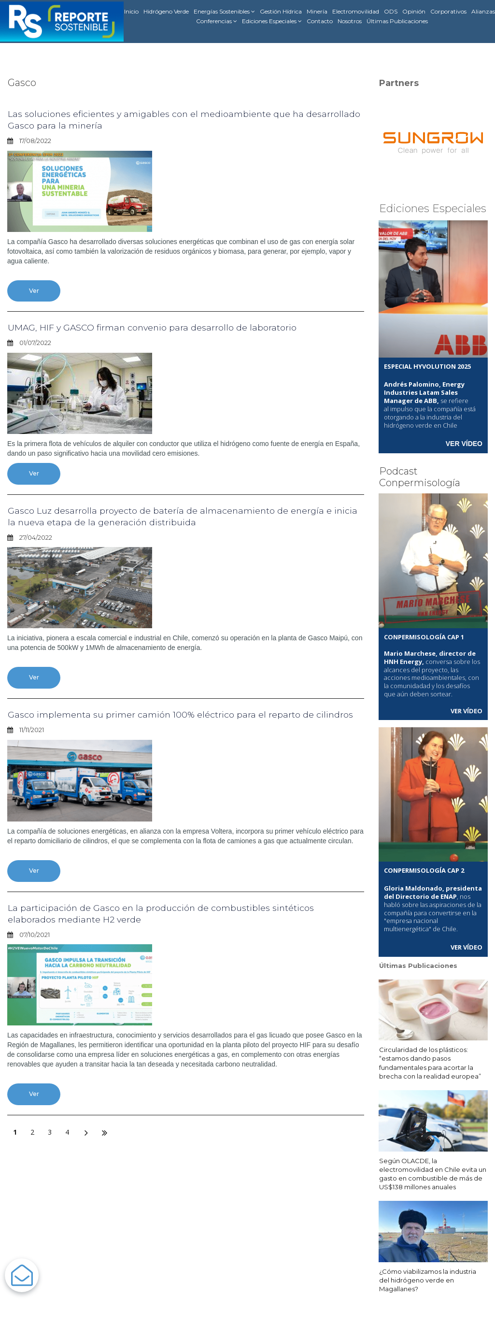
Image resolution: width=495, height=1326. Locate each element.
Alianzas (483, 11)
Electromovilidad (355, 11)
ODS (390, 11)
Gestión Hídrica (281, 11)
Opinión (413, 11)
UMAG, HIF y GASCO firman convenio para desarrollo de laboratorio (165, 327)
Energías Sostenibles (224, 11)
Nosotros (350, 21)
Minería (317, 11)
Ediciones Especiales (272, 21)
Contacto (320, 21)
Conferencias (216, 21)
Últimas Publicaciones (397, 21)
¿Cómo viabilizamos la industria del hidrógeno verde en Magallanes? (427, 1278)
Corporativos (448, 11)
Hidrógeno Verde (166, 11)
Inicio (131, 11)
